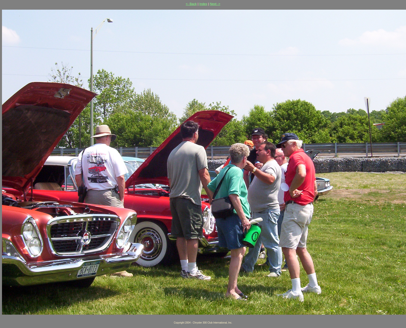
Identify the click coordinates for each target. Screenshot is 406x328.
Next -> (215, 4)
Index (203, 4)
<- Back (191, 4)
